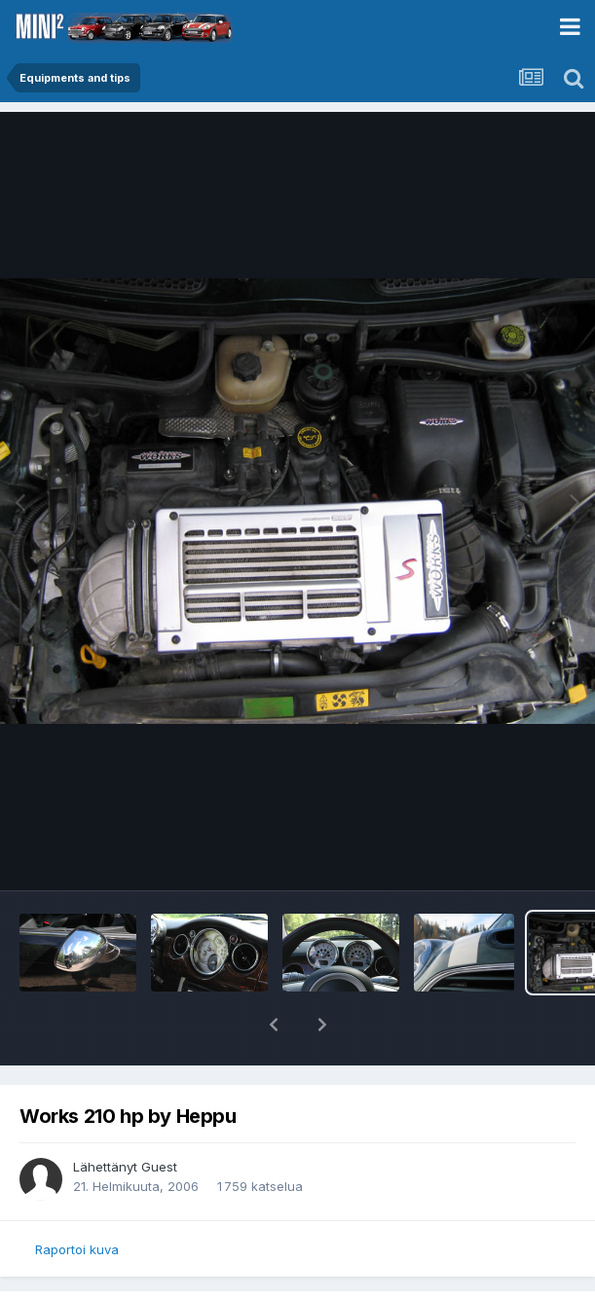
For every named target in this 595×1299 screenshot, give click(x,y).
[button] (273, 1024)
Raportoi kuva (77, 1249)
